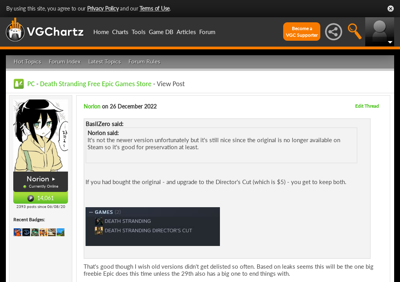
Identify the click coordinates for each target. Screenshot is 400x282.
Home (101, 31)
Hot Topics (27, 61)
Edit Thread (367, 106)
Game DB (161, 31)
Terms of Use (154, 8)
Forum (207, 31)
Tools (139, 31)
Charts (120, 31)
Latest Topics (104, 61)
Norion (38, 179)
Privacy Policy (103, 8)
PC (31, 84)
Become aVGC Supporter (302, 31)
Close (391, 8)
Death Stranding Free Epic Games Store (96, 84)
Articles (186, 31)
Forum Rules (144, 61)
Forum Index (64, 61)
